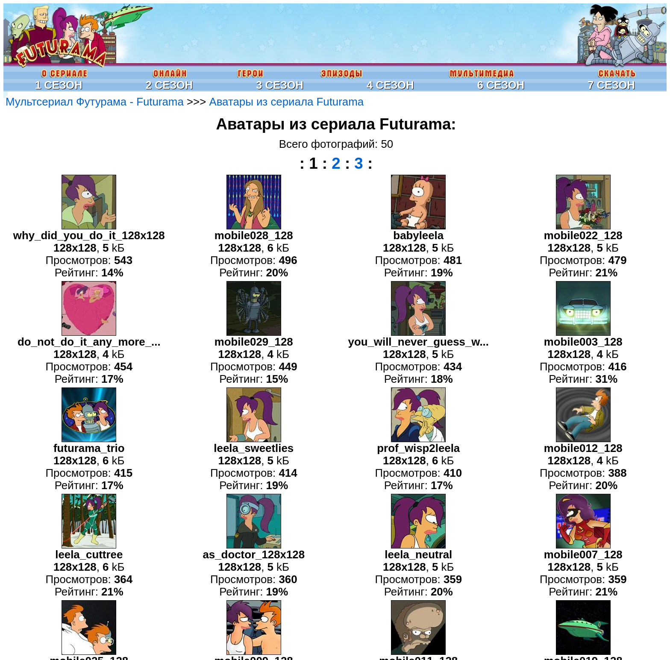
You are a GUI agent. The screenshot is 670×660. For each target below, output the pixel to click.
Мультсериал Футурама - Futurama (95, 102)
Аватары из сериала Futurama (286, 102)
